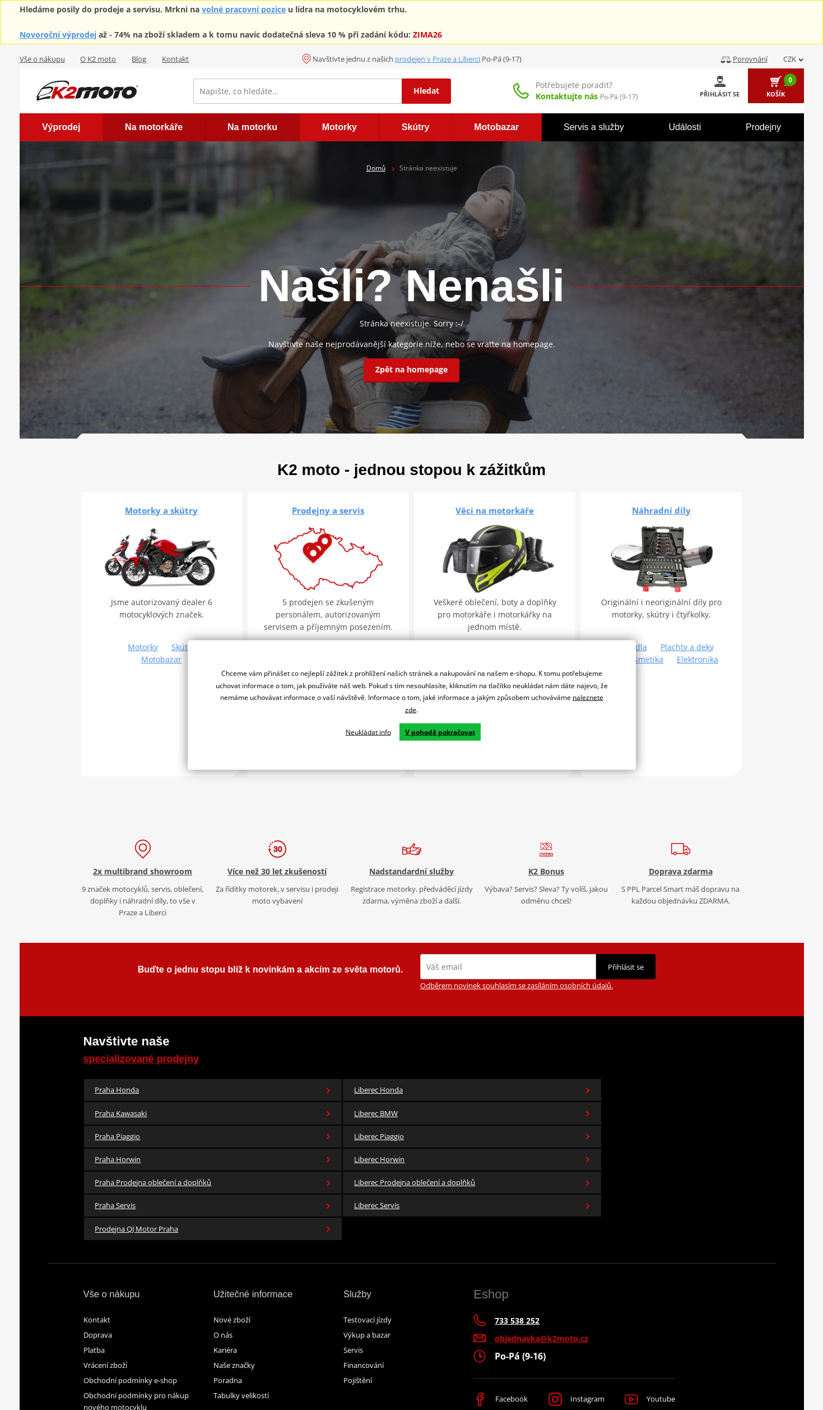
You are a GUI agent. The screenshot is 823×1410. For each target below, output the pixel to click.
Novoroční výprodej (58, 34)
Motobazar (161, 659)
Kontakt (175, 59)
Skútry (183, 647)
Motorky (143, 647)
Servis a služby (594, 127)
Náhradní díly (661, 510)
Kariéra (225, 1297)
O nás (223, 1282)
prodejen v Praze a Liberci (437, 59)
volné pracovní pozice (244, 9)
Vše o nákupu (42, 59)
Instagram (576, 1346)
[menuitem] (61, 127)
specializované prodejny (154, 1058)
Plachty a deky (687, 647)
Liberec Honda (247, 1093)
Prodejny (763, 127)
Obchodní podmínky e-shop (130, 1327)
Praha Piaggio (576, 1093)
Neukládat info (368, 731)
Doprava (97, 1282)
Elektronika (697, 659)
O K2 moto (98, 59)
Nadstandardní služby (411, 871)
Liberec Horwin (247, 1127)
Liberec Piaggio (685, 1093)
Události (684, 127)
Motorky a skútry (161, 510)
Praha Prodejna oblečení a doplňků (357, 1127)
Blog (139, 59)
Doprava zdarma (681, 871)
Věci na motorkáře (495, 510)
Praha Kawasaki (357, 1093)
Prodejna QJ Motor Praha (138, 1167)
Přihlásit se (626, 967)
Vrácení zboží (105, 1312)
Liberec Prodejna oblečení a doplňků (466, 1127)
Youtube (648, 1346)
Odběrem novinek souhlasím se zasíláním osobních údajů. (516, 985)
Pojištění (357, 1327)
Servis (353, 1297)
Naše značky (234, 1312)
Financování (363, 1312)
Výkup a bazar (366, 1282)
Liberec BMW (466, 1093)
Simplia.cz (543, 1376)
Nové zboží (231, 1266)
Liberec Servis (685, 1127)
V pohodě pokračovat (440, 731)
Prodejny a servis (328, 510)
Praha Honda (138, 1093)
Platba (94, 1297)
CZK (793, 59)
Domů (375, 168)
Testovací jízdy (367, 1266)
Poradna (227, 1327)
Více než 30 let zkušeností (277, 871)
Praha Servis (576, 1127)
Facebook (502, 1346)
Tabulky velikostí (241, 1342)
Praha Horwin (138, 1127)
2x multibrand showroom (142, 871)
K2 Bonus (546, 871)
